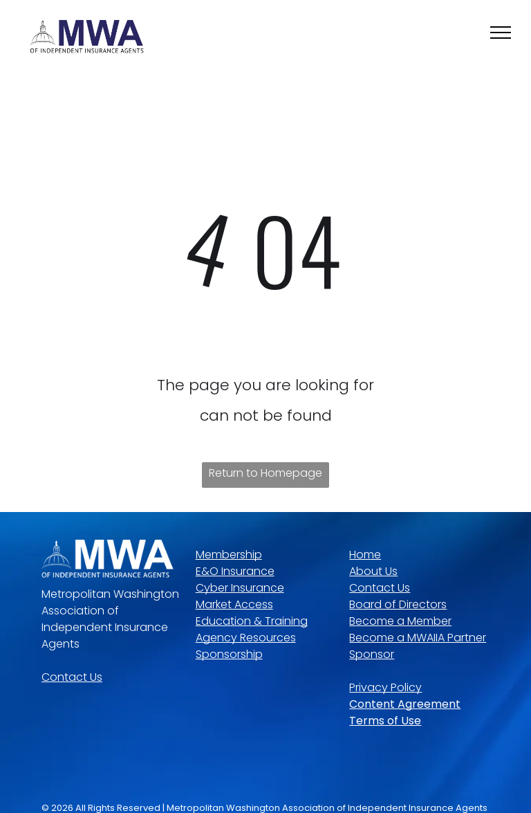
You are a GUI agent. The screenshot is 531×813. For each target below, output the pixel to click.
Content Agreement (404, 704)
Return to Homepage (265, 473)
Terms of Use (385, 721)
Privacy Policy (385, 687)
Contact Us (71, 677)
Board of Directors (398, 604)
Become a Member (400, 621)
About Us (373, 571)
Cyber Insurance (240, 588)
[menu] (501, 33)
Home (365, 555)
